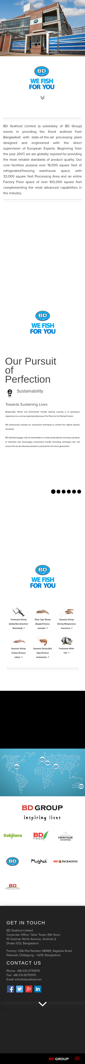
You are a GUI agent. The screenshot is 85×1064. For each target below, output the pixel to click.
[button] (5, 494)
